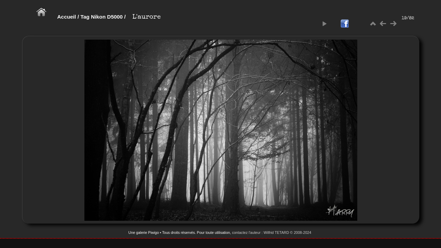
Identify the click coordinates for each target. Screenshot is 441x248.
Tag (84, 17)
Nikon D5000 (107, 17)
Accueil (66, 17)
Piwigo (153, 232)
